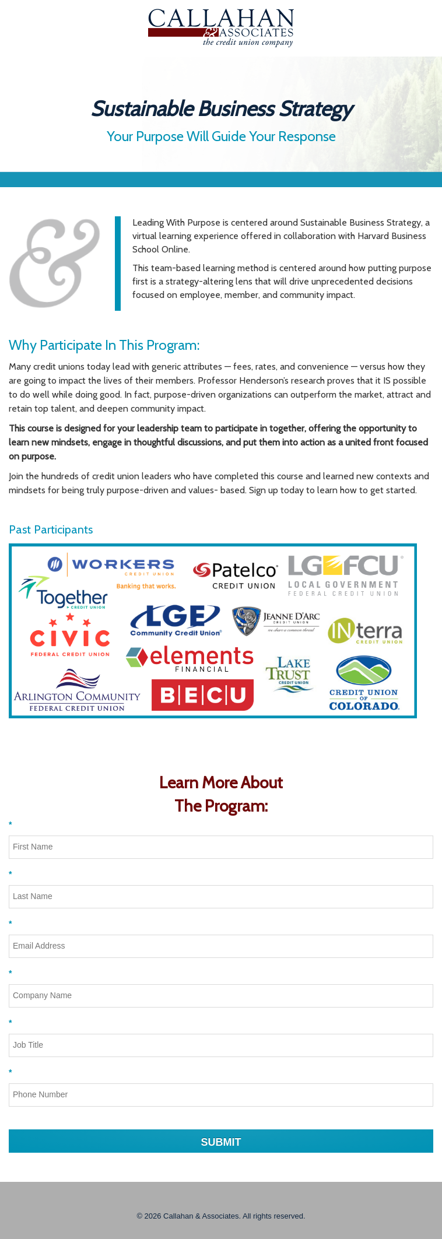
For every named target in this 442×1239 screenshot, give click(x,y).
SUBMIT (221, 1142)
